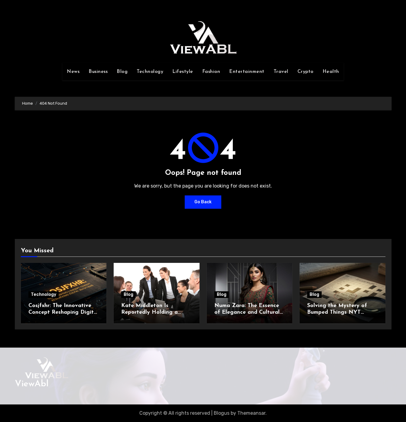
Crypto (305, 71)
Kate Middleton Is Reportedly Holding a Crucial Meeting (149, 312)
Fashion (211, 71)
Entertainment (247, 71)
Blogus (221, 413)
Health (331, 71)
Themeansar (251, 413)
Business (98, 71)
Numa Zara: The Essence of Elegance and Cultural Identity (247, 312)
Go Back (203, 201)
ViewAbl (32, 384)
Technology (150, 71)
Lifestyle (182, 71)
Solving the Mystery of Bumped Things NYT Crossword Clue (337, 312)
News (73, 71)
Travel (281, 71)
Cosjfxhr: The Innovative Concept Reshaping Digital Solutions (63, 312)
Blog (122, 71)
